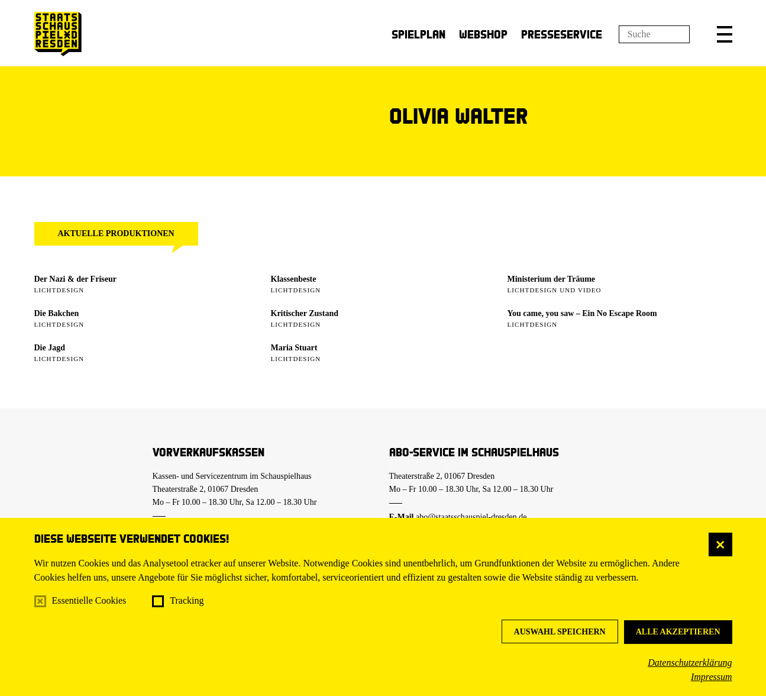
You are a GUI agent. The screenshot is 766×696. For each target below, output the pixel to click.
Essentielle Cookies (89, 600)
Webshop (483, 34)
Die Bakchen (56, 313)
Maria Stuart (294, 347)
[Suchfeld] (654, 34)
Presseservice (561, 34)
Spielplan (418, 34)
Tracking (186, 600)
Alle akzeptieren (678, 631)
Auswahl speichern (560, 631)
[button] (724, 34)
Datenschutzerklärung (690, 663)
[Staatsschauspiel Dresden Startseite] (58, 34)
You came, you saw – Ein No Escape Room (582, 313)
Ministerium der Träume (552, 279)
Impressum (711, 677)
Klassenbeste (293, 279)
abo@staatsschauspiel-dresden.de (471, 517)
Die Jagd (50, 347)
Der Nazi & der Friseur (75, 279)
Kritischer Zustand (304, 313)
